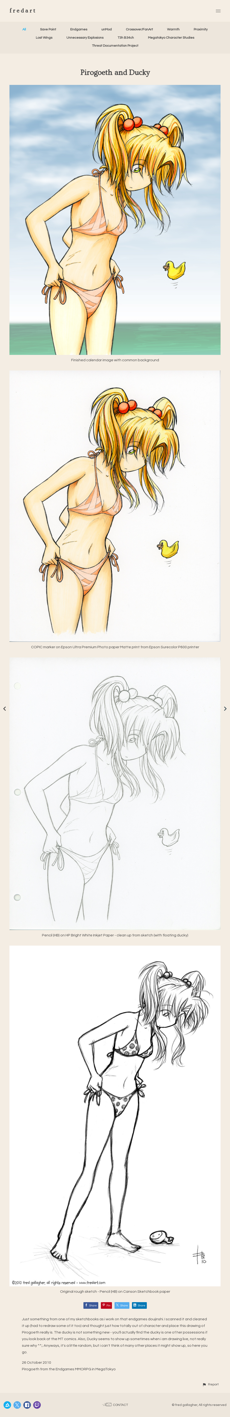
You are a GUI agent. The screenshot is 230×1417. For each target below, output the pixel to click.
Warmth (173, 29)
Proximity (201, 29)
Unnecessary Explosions (84, 37)
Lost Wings (44, 37)
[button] (210, 1384)
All (24, 29)
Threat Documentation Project (115, 45)
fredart (23, 11)
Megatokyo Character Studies (171, 37)
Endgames (78, 29)
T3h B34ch (126, 37)
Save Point (48, 29)
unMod (106, 29)
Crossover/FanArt (139, 29)
